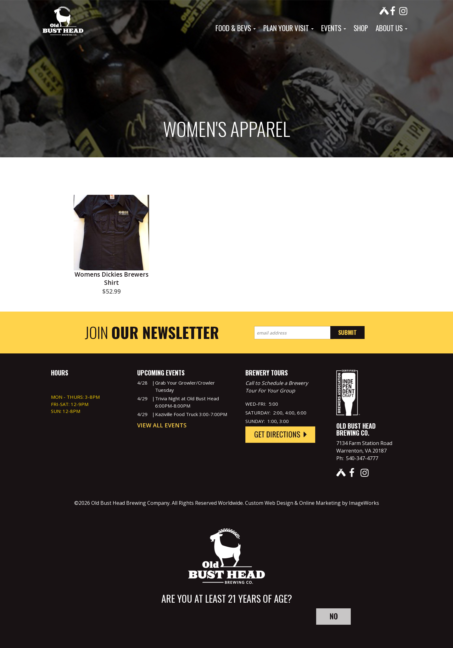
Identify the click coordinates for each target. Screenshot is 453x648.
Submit (347, 332)
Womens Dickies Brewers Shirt (111, 278)
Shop (361, 28)
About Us (391, 28)
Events (333, 28)
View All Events (162, 425)
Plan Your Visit (288, 28)
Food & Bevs (235, 28)
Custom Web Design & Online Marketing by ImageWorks (312, 502)
